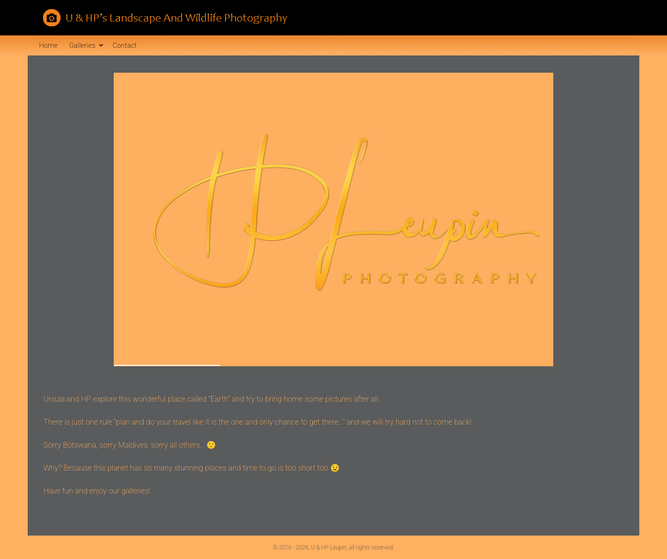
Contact (125, 45)
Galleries (82, 45)
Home (48, 45)
